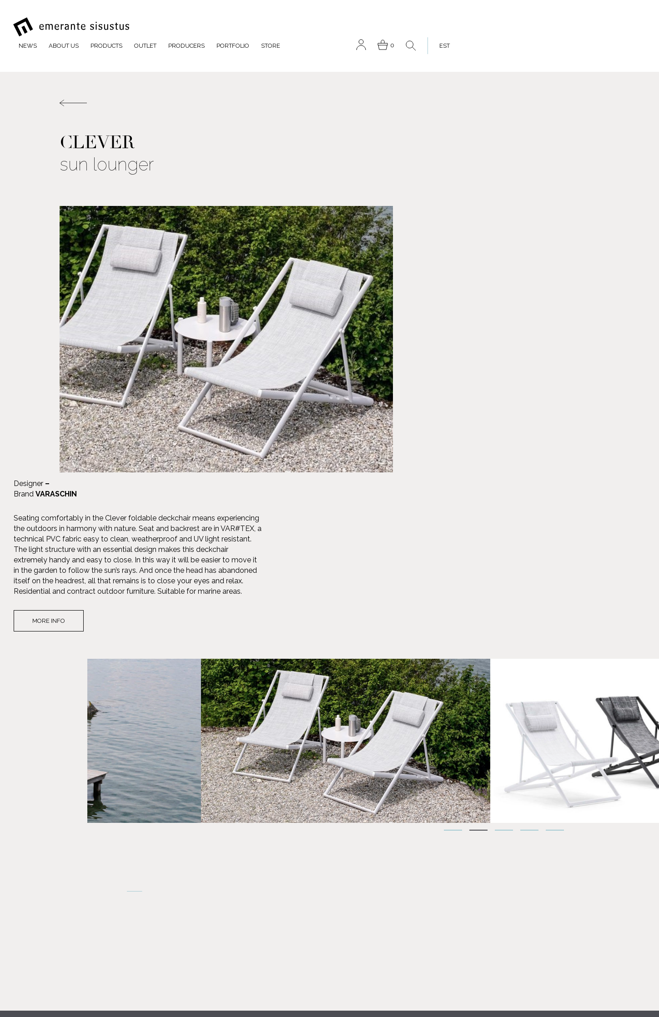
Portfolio (418, 26)
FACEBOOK (91, 934)
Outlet (330, 26)
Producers (371, 26)
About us (249, 26)
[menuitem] (626, 26)
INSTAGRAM (93, 990)
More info (431, 370)
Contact (307, 923)
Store (455, 26)
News (213, 26)
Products (291, 26)
